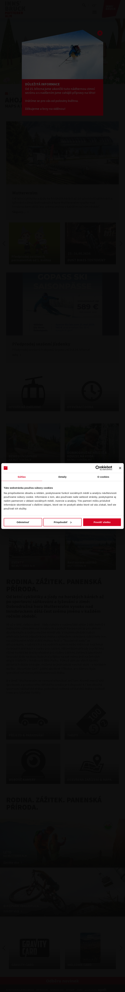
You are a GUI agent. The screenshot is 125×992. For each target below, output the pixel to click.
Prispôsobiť (62, 522)
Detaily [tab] (62, 476)
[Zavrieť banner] (120, 468)
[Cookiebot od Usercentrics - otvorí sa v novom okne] (98, 468)
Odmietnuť (23, 522)
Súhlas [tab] (22, 476)
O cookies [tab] (103, 476)
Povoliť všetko (102, 522)
